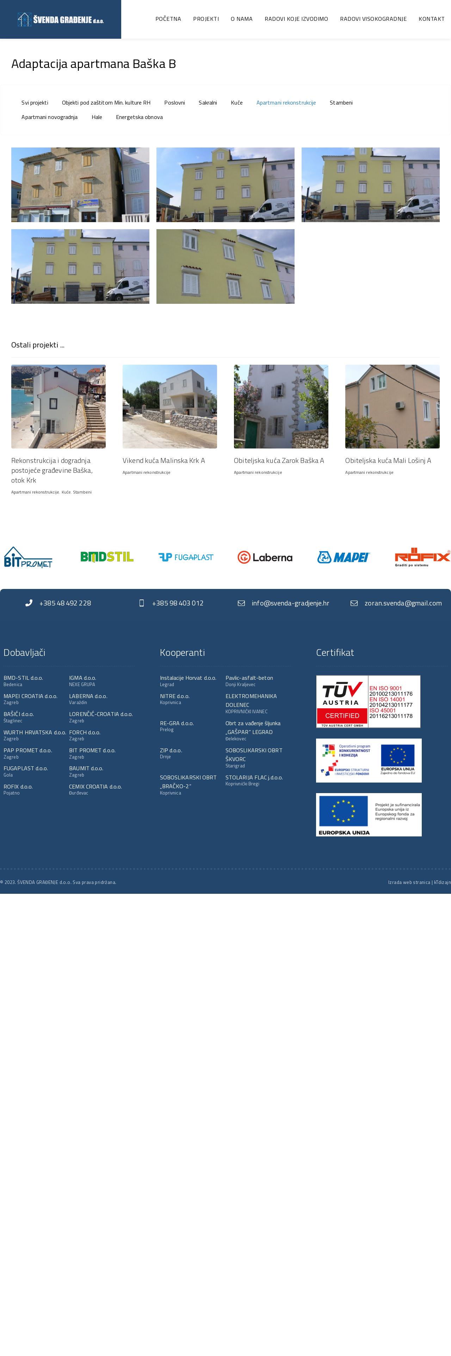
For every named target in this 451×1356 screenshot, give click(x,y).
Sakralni (208, 102)
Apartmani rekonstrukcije (286, 102)
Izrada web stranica (409, 882)
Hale (97, 117)
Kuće (236, 102)
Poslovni (174, 102)
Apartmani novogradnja (49, 117)
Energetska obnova (139, 117)
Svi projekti (34, 102)
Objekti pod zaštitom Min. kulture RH (106, 102)
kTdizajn (442, 882)
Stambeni (341, 102)
